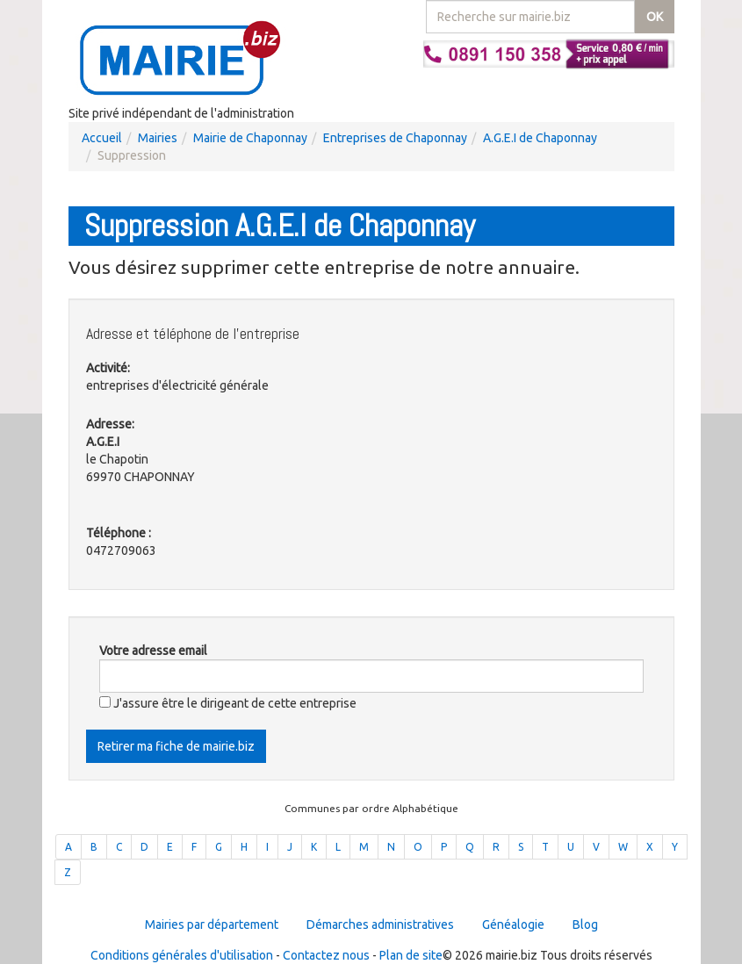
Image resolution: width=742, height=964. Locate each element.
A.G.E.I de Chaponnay (540, 138)
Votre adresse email (153, 651)
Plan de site (411, 955)
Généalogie (513, 924)
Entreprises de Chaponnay (395, 138)
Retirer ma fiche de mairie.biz (176, 746)
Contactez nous (326, 955)
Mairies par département (211, 924)
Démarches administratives (380, 924)
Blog (585, 924)
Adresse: (110, 424)
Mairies (157, 138)
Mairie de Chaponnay (250, 138)
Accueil (102, 138)
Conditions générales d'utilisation (181, 955)
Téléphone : (118, 533)
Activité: (108, 368)
